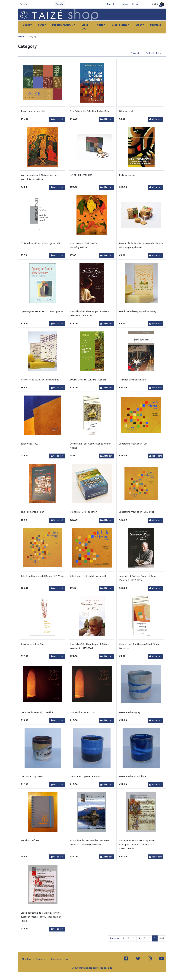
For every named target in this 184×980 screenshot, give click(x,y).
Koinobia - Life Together (83, 511)
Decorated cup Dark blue (132, 776)
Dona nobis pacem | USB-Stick (37, 712)
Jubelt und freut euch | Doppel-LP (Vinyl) (42, 576)
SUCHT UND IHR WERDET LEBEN (88, 379)
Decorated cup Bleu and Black (86, 776)
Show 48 (135, 53)
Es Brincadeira (127, 175)
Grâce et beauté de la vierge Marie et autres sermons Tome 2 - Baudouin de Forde (41, 916)
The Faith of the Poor (32, 511)
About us (26, 959)
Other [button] (138, 25)
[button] (159, 4)
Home (21, 36)
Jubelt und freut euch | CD (133, 443)
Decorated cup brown (32, 776)
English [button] (111, 4)
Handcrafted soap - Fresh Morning (137, 311)
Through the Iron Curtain (132, 379)
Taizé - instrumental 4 (32, 111)
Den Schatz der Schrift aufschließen (89, 111)
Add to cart (57, 119)
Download (155, 25)
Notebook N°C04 (30, 840)
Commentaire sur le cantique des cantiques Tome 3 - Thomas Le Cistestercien (137, 844)
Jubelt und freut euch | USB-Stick (136, 511)
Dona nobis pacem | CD (82, 712)
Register (136, 4)
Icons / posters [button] (119, 25)
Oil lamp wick (126, 111)
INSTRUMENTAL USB (81, 175)
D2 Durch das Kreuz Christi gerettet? (40, 243)
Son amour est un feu (32, 644)
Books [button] (26, 25)
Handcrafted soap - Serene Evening (40, 379)
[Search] (36, 4)
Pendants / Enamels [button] (62, 25)
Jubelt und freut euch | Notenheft (88, 576)
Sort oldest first (154, 53)
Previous (114, 938)
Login (125, 4)
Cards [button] (41, 25)
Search (59, 4)
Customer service (60, 959)
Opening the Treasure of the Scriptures (42, 311)
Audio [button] (100, 25)
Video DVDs (85, 27)
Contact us (41, 959)
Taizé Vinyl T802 (29, 443)
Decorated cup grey (129, 712)
